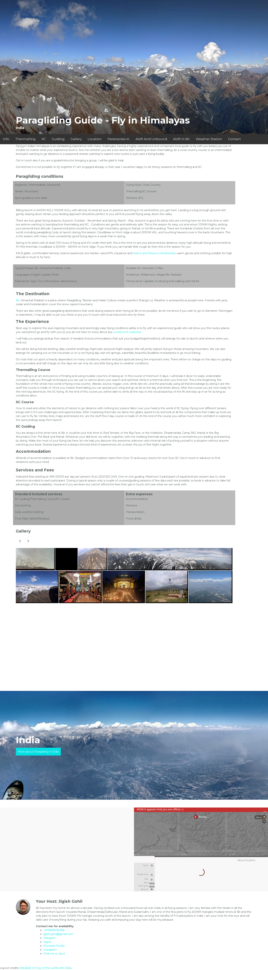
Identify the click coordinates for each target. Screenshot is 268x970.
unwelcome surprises (127, 332)
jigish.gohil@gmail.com (58, 934)
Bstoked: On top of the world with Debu (46, 968)
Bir (17, 300)
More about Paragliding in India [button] (38, 751)
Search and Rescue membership (154, 253)
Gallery (76, 139)
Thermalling (25, 139)
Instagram (50, 949)
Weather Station (209, 139)
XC (44, 139)
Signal (47, 942)
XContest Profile (54, 945)
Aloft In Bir (181, 139)
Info (6, 139)
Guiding (58, 139)
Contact (234, 139)
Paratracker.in (119, 139)
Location (95, 139)
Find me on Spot (54, 953)
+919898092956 (53, 930)
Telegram (49, 938)
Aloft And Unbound (151, 139)
